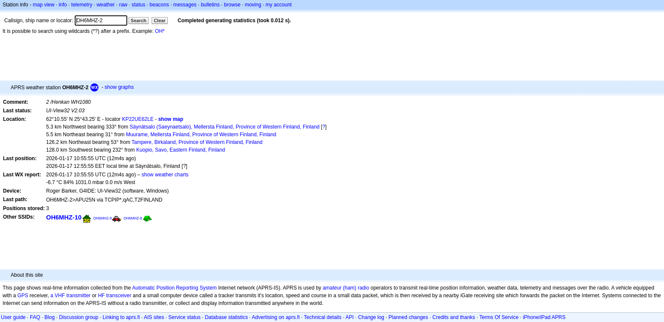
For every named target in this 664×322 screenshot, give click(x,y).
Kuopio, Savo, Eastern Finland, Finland (180, 150)
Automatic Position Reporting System (174, 288)
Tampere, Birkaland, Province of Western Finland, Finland (197, 142)
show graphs (119, 87)
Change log (371, 317)
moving (253, 5)
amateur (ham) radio (346, 288)
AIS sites (154, 317)
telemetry (81, 5)
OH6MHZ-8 (132, 218)
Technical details (323, 317)
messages (185, 5)
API (349, 317)
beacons (159, 5)
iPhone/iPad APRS (544, 317)
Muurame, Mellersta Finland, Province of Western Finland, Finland (201, 135)
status (138, 5)
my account (279, 5)
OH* (160, 31)
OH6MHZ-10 (64, 217)
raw (123, 5)
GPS (23, 296)
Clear (160, 20)
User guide (13, 317)
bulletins (210, 5)
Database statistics (226, 317)
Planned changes (408, 317)
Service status (184, 317)
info (63, 5)
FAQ (35, 317)
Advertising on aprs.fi (276, 317)
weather (106, 5)
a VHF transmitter (70, 296)
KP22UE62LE (138, 119)
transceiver (119, 296)
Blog (49, 317)
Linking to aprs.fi (121, 317)
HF (101, 296)
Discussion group (78, 317)
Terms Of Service (498, 317)
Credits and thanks (454, 317)
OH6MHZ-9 (102, 218)
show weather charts (164, 175)
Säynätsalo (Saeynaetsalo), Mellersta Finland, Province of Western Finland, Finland (225, 127)
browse (232, 5)
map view (44, 5)
